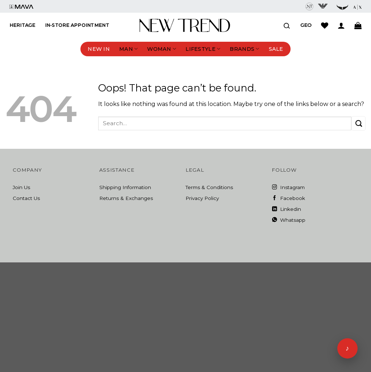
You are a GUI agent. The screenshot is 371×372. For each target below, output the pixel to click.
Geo (306, 25)
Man (128, 48)
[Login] (341, 25)
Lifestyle (203, 48)
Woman (161, 48)
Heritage (22, 25)
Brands (244, 48)
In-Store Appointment (77, 25)
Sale (276, 49)
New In (99, 49)
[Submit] (358, 123)
